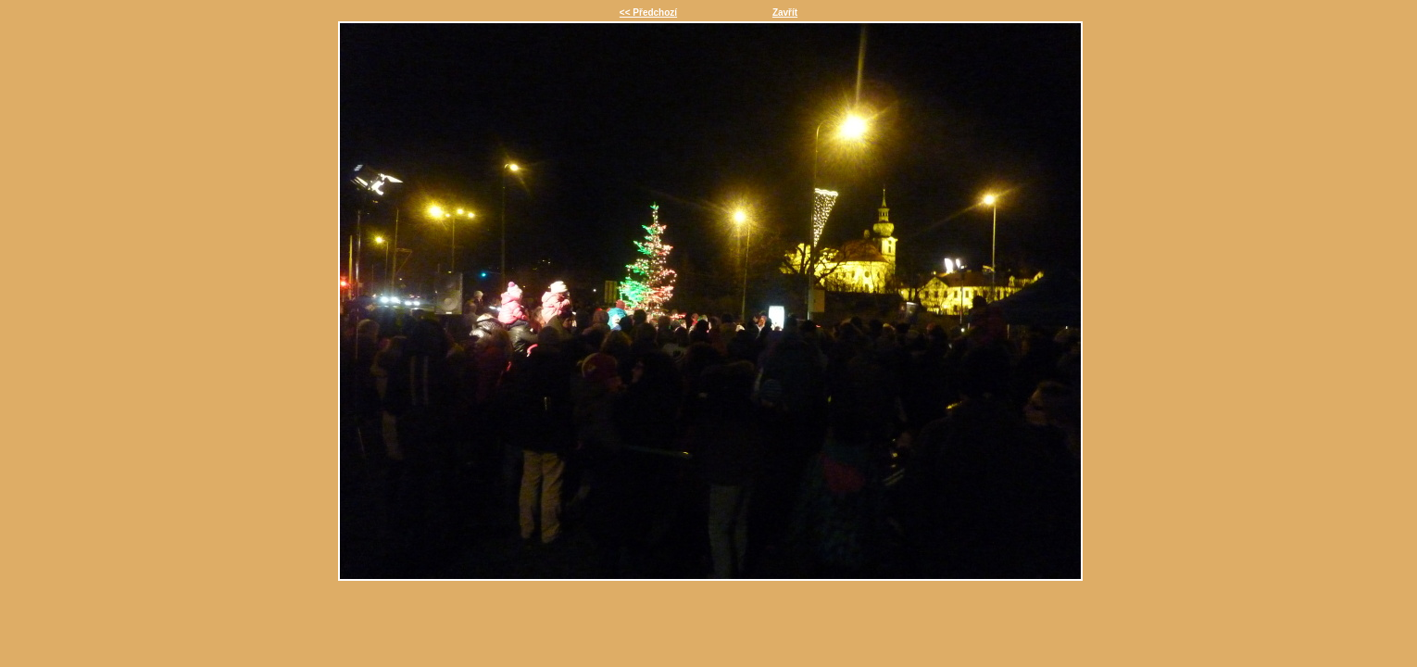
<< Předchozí (648, 12)
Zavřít (784, 12)
